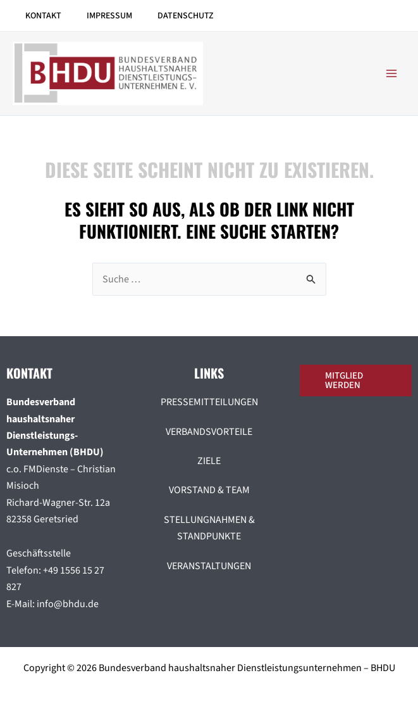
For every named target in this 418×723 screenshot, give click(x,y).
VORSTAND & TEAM (209, 490)
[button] (359, 380)
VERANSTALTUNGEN (209, 566)
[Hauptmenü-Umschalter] (391, 73)
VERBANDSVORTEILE (209, 432)
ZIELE (209, 461)
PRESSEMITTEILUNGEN (209, 402)
